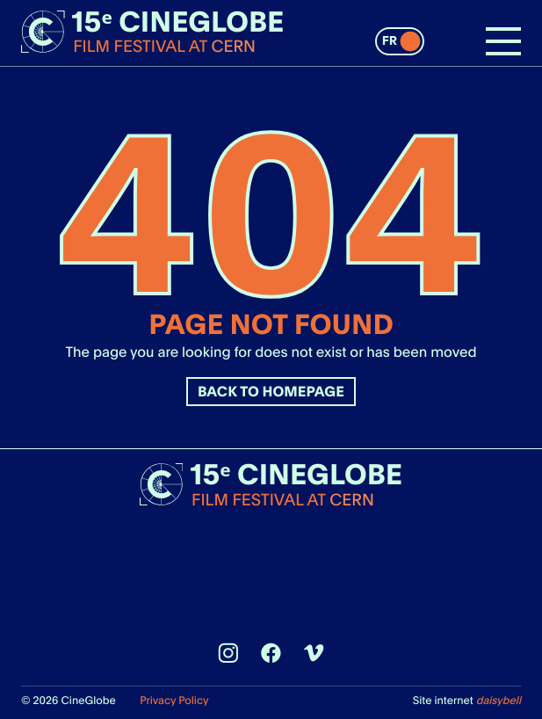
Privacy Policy (174, 700)
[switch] (399, 41)
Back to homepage (271, 391)
